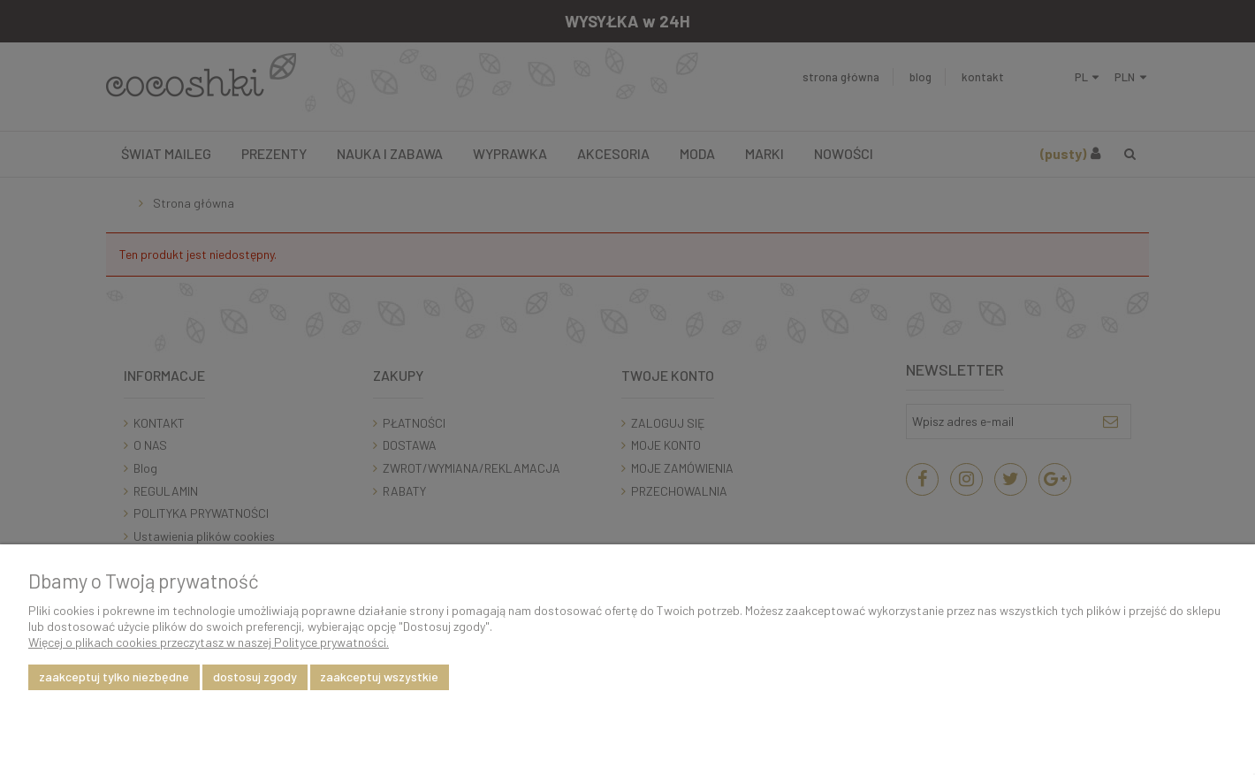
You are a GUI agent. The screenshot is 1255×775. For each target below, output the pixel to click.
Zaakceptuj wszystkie (379, 676)
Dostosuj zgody (255, 676)
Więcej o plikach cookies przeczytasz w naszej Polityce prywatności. (208, 642)
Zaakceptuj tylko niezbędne (114, 676)
